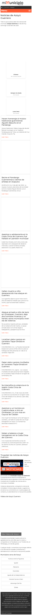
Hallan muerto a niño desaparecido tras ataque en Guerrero (14, 293)
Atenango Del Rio (16, 583)
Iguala (16, 563)
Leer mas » (5, 137)
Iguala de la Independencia (16, 575)
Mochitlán (16, 571)
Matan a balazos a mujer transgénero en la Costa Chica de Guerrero (15, 435)
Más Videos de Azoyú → (11, 534)
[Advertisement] (16, 44)
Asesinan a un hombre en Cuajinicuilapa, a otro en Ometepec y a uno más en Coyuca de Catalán (13, 411)
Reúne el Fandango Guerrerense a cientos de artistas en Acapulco (13, 179)
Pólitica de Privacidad (6, 613)
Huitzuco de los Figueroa (16, 559)
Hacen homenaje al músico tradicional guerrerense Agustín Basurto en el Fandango (14, 122)
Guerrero (6, 7)
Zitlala (16, 587)
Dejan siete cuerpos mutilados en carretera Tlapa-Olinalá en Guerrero (15, 364)
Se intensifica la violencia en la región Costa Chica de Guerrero (15, 387)
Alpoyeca (16, 567)
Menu (16, 10)
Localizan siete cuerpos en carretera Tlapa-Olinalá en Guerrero (13, 341)
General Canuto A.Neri (16, 579)
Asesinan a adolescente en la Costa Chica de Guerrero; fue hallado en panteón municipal (15, 236)
